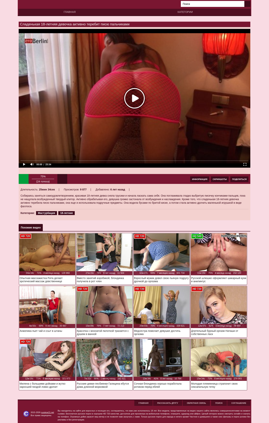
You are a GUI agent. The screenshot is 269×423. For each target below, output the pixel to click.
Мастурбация (46, 213)
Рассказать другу (167, 403)
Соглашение (238, 403)
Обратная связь (196, 403)
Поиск (218, 403)
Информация (199, 179)
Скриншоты (220, 179)
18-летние (66, 213)
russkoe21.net (47, 412)
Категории (185, 11)
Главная (70, 11)
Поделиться (239, 179)
